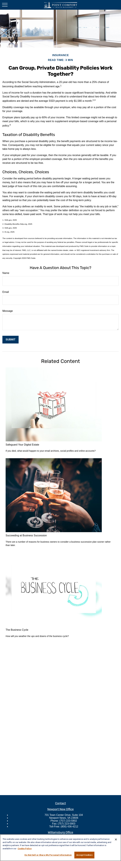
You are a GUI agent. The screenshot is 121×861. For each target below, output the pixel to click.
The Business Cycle (17, 629)
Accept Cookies (84, 855)
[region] (60, 847)
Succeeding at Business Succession (26, 535)
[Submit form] (10, 339)
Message (7, 311)
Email (5, 292)
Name (5, 273)
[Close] (115, 839)
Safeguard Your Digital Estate (22, 444)
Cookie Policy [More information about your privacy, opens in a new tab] (25, 848)
